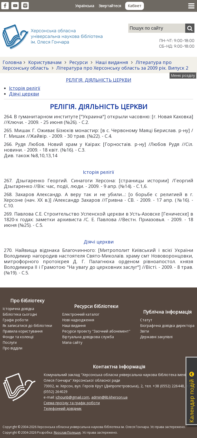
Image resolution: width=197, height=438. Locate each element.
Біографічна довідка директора (167, 325)
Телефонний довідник (63, 408)
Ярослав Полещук (67, 432)
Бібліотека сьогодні (20, 314)
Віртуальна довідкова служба (88, 336)
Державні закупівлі (156, 336)
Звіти (144, 331)
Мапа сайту (72, 342)
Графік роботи (15, 319)
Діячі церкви (24, 94)
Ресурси (78, 62)
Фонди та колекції (18, 336)
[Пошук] (189, 28)
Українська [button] (84, 5)
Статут (146, 319)
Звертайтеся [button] (110, 5)
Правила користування (23, 331)
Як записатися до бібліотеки (27, 325)
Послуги (10, 342)
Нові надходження (78, 319)
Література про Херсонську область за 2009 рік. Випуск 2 (121, 68)
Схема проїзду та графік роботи (72, 402)
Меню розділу (183, 75)
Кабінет (134, 5)
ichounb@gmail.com (72, 397)
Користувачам (45, 62)
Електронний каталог (81, 314)
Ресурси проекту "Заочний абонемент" (96, 331)
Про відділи (12, 348)
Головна (12, 62)
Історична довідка (18, 308)
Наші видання (111, 62)
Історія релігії (24, 88)
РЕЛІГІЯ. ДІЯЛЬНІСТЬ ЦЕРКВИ (98, 80)
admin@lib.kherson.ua (109, 397)
